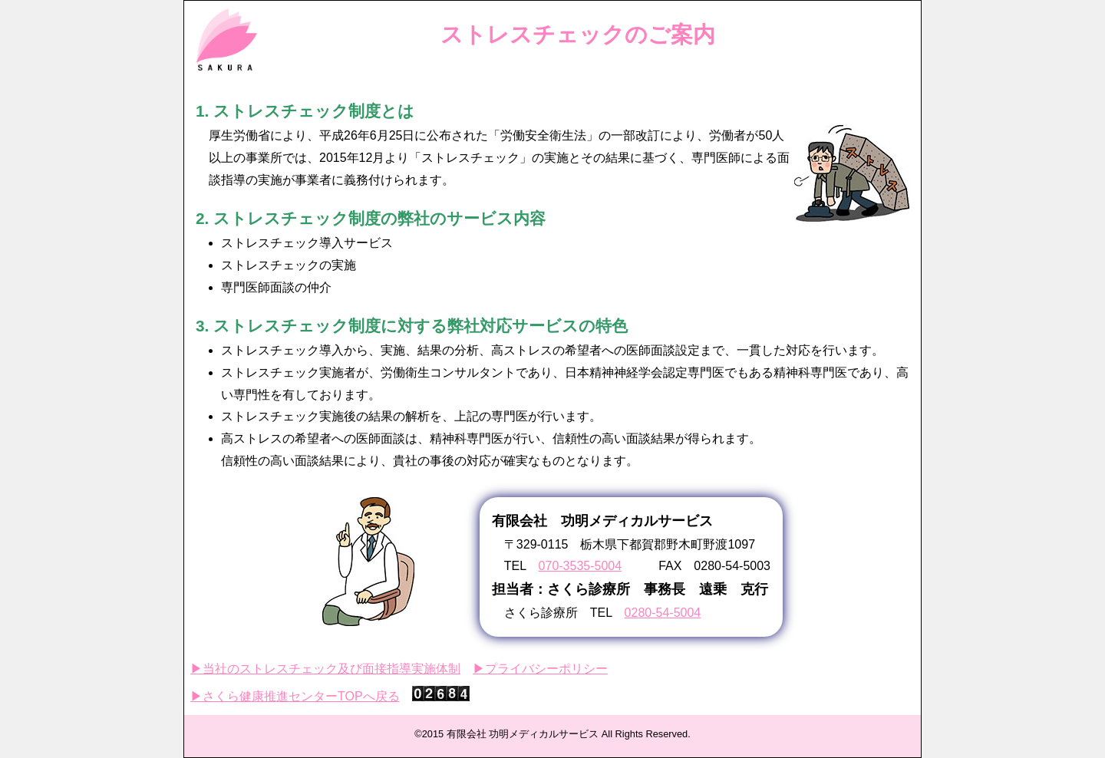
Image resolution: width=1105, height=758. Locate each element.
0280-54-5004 (663, 612)
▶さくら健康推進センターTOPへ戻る (295, 696)
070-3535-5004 (580, 565)
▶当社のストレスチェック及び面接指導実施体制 (325, 668)
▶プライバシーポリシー (540, 668)
